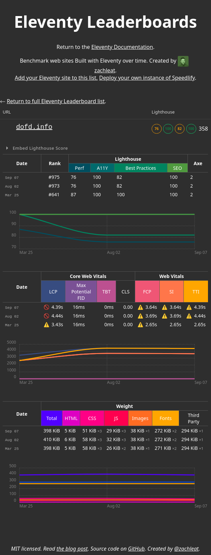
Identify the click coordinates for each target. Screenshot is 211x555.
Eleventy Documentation (122, 47)
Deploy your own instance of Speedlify (147, 77)
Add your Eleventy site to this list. (56, 77)
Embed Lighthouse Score (39, 148)
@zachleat (186, 548)
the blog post (72, 548)
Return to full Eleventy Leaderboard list (56, 101)
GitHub (136, 548)
